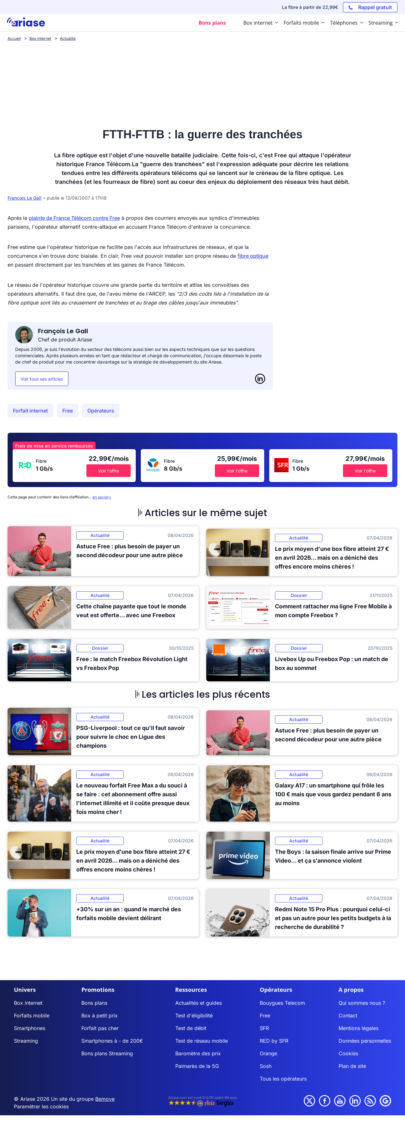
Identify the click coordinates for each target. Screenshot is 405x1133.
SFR (264, 1028)
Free (67, 410)
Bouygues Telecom (282, 1003)
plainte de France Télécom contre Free (74, 218)
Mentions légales (358, 1028)
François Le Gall (24, 198)
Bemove (105, 1099)
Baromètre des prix (198, 1053)
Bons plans (94, 1003)
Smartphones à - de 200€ (112, 1041)
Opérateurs (100, 410)
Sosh (265, 1066)
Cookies (348, 1053)
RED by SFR (274, 1041)
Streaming (26, 1041)
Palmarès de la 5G (197, 1066)
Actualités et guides (198, 1003)
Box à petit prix (99, 1015)
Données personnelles (365, 1041)
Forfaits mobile (31, 1015)
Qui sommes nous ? (362, 1003)
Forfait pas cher (100, 1028)
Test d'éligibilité (194, 1015)
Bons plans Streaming (107, 1053)
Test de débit (190, 1028)
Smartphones (29, 1028)
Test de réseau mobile (201, 1041)
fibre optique (253, 256)
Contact (348, 1015)
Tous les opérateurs (283, 1079)
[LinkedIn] (260, 379)
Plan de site (352, 1066)
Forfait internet (30, 410)
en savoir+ (101, 497)
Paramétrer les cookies (41, 1106)
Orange (268, 1053)
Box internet (28, 1003)
